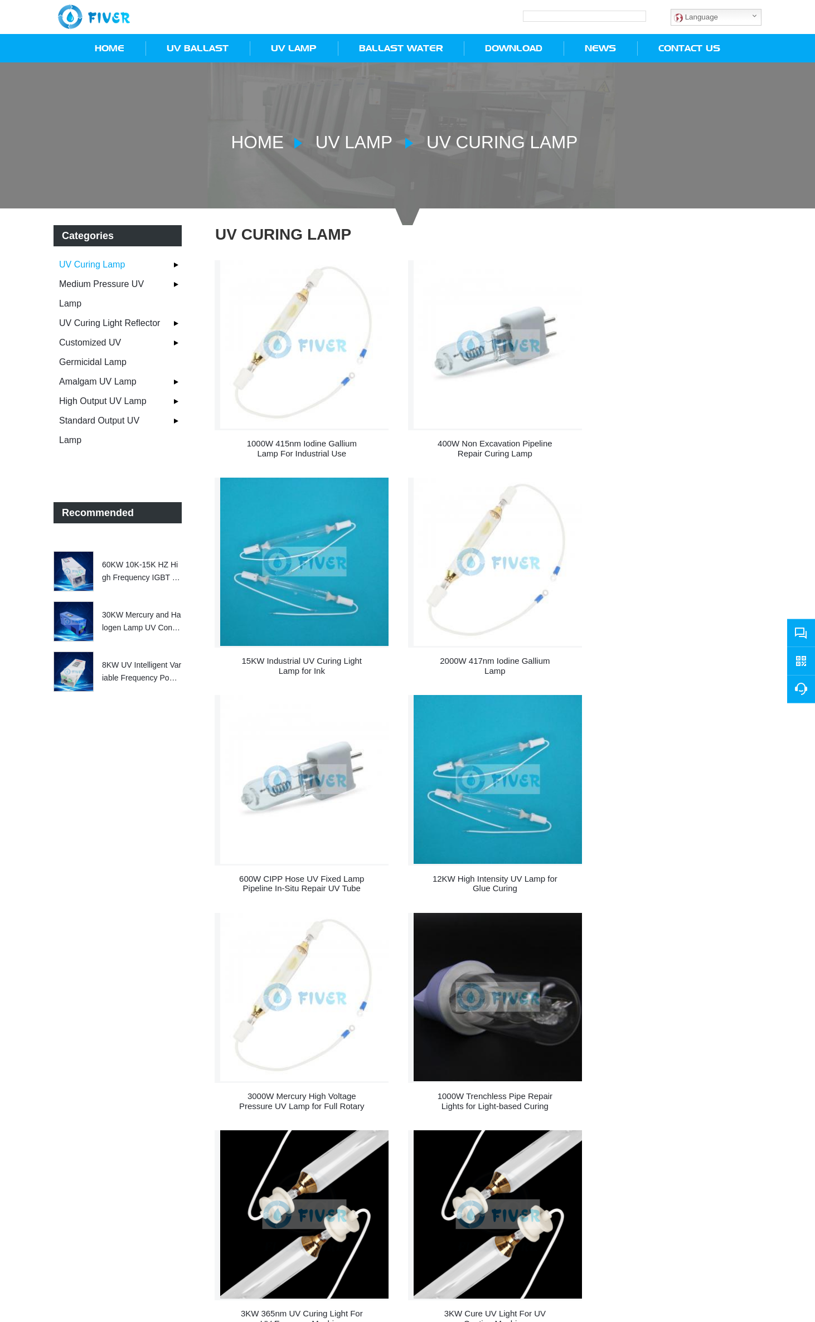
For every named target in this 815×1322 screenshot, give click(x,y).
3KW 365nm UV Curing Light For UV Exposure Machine (677, 868)
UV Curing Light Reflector (109, 322)
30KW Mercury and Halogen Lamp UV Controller (141, 621)
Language (696, 16)
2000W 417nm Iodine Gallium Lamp (300, 655)
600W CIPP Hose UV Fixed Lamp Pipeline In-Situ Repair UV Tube (488, 655)
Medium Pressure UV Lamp (101, 293)
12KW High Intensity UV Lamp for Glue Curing (677, 655)
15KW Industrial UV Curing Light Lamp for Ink (677, 443)
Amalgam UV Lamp (98, 381)
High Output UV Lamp (103, 400)
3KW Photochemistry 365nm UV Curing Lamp (488, 1081)
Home (255, 142)
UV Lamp (353, 142)
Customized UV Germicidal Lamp (93, 351)
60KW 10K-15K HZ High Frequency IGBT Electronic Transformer (140, 571)
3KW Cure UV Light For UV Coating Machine (300, 1081)
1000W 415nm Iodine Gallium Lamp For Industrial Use (300, 443)
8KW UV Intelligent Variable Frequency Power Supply (141, 671)
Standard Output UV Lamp (99, 429)
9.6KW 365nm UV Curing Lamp (677, 1076)
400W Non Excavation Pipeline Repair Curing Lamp (488, 443)
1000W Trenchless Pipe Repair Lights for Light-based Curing (488, 868)
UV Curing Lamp (500, 142)
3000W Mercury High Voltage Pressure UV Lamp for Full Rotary (299, 868)
